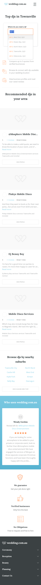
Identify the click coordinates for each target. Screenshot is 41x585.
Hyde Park (11, 376)
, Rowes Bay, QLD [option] (17, 42)
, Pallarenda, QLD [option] (17, 56)
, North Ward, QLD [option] (17, 47)
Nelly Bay (11, 381)
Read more (6, 149)
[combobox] (20, 32)
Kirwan (30, 376)
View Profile (20, 162)
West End (30, 372)
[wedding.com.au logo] (14, 544)
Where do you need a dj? (17, 27)
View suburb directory (21, 389)
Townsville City (11, 368)
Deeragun (30, 381)
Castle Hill (11, 372)
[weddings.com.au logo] (15, 4)
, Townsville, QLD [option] (17, 51)
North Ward (30, 368)
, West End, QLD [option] (16, 37)
